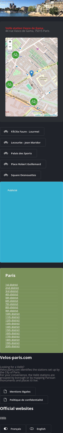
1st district (11, 284)
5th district (11, 297)
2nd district (12, 288)
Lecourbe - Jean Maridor (26, 142)
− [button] (10, 47)
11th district (12, 317)
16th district (12, 333)
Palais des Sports (21, 153)
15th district (12, 330)
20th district (12, 346)
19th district (12, 343)
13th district (12, 323)
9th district (11, 310)
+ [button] (10, 42)
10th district (12, 313)
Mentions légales (20, 391)
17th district (12, 336)
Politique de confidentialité (26, 399)
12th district (12, 320)
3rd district (11, 291)
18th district (12, 339)
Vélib (3, 418)
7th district (11, 304)
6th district (11, 300)
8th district (11, 307)
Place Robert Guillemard (26, 164)
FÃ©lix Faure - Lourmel (25, 131)
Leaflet (37, 115)
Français (16, 428)
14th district (12, 326)
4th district (11, 294)
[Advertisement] (31, 225)
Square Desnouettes (23, 175)
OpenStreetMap (50, 115)
